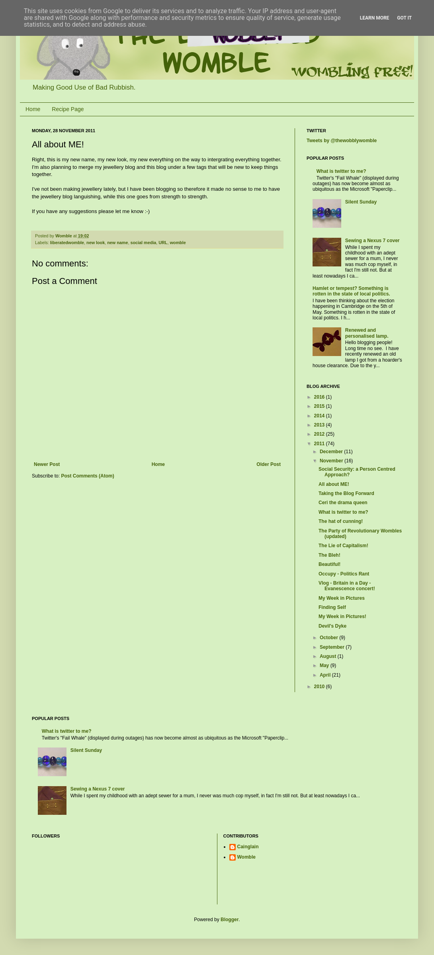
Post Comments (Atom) (87, 476)
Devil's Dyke (332, 626)
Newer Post (47, 464)
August (329, 656)
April (326, 675)
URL (162, 242)
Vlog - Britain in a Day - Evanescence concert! (347, 585)
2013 (320, 425)
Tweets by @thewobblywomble (342, 140)
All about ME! (334, 484)
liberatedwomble (67, 242)
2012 (320, 434)
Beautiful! (329, 564)
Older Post (268, 464)
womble (178, 242)
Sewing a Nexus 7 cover (372, 240)
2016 (320, 397)
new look (95, 242)
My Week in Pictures (342, 598)
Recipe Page (68, 109)
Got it (404, 18)
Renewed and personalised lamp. (367, 333)
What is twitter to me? (341, 171)
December (332, 451)
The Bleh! (329, 555)
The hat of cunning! (341, 521)
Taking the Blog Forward (346, 493)
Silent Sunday (361, 202)
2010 (320, 686)
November (332, 461)
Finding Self (332, 607)
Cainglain (248, 846)
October (329, 637)
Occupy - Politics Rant (344, 574)
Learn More (374, 18)
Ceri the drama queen (343, 502)
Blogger (230, 919)
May (325, 665)
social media (143, 242)
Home (32, 109)
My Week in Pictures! (342, 616)
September (333, 647)
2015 (320, 406)
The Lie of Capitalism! (343, 545)
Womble (246, 857)
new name (117, 242)
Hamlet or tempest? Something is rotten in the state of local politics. (351, 291)
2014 (320, 416)
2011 (320, 443)
